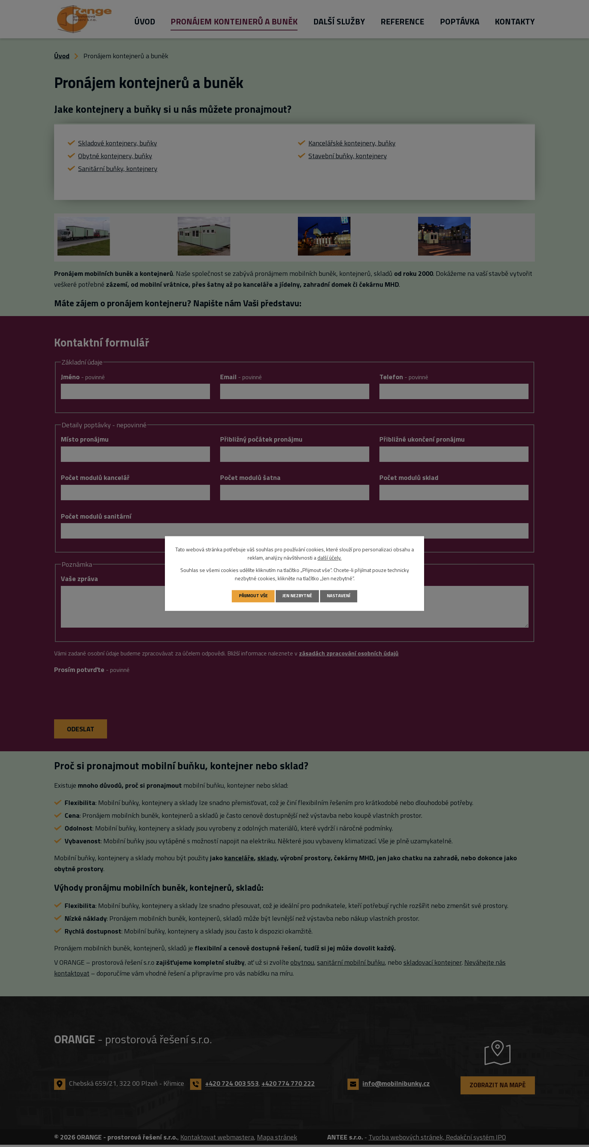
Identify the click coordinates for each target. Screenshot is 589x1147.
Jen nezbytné (298, 595)
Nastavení (342, 595)
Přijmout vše (250, 595)
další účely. (329, 557)
